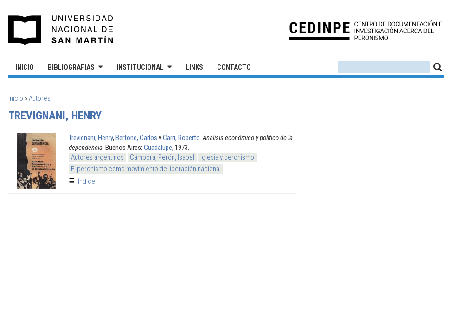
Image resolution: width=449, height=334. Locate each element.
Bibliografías (71, 67)
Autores (40, 98)
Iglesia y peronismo (227, 157)
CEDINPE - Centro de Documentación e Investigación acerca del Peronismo (365, 30)
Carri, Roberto (181, 138)
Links (194, 67)
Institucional (140, 67)
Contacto (234, 67)
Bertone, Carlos (136, 138)
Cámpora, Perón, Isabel (162, 157)
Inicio (24, 67)
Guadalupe (158, 147)
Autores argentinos (97, 157)
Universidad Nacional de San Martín (61, 30)
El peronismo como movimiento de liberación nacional (146, 169)
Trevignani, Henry (91, 138)
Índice (86, 181)
